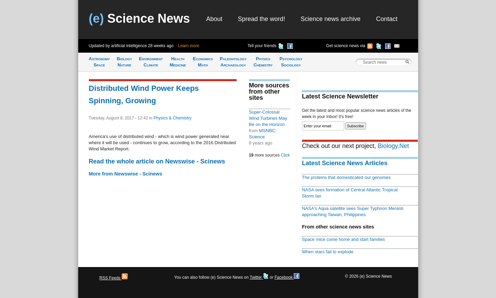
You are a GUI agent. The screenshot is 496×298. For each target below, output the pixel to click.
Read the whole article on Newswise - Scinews (157, 161)
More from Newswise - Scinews (126, 174)
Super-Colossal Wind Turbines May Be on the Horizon (268, 118)
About (214, 18)
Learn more (188, 45)
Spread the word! (261, 18)
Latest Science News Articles (345, 163)
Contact (386, 18)
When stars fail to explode (327, 251)
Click (285, 155)
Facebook (287, 277)
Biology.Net (393, 145)
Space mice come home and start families (343, 239)
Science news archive (331, 18)
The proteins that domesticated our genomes (346, 177)
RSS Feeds (114, 278)
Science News (139, 18)
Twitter (259, 277)
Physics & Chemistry (173, 118)
